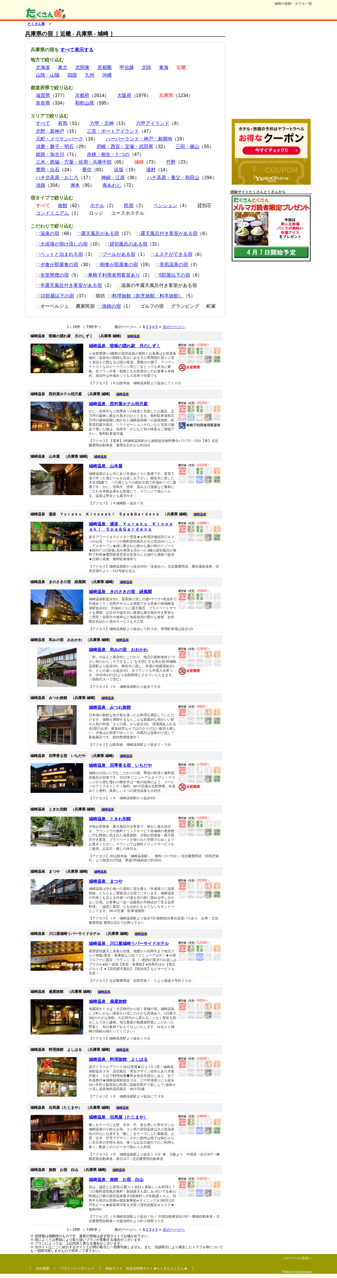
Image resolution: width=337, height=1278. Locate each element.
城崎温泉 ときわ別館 (110, 819)
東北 (62, 67)
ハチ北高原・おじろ (57, 177)
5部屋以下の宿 (172, 275)
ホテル (97, 205)
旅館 (62, 205)
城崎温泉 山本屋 (105, 466)
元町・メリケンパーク (59, 139)
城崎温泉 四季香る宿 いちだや (120, 765)
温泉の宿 (47, 233)
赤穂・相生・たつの (108, 154)
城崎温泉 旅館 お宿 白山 (116, 1179)
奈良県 (43, 103)
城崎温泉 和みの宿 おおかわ (118, 649)
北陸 (146, 67)
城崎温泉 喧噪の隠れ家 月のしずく (124, 346)
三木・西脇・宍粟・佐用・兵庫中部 (74, 162)
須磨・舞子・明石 (55, 146)
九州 (89, 75)
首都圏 (104, 67)
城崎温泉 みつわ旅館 (110, 707)
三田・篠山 (187, 146)
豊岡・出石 (48, 169)
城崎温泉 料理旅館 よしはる (118, 1059)
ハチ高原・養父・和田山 (173, 177)
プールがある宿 (116, 254)
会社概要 (42, 1268)
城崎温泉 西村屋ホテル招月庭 (118, 404)
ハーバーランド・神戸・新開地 (139, 139)
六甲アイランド (152, 123)
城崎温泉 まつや (105, 881)
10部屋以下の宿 (55, 296)
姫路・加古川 (50, 154)
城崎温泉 (133, 336)
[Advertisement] (271, 73)
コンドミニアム (52, 213)
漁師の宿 (109, 306)
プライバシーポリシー (77, 1268)
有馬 (62, 123)
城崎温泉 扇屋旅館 (108, 1001)
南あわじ (111, 185)
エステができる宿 (171, 254)
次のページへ (172, 327)
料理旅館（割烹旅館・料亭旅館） (145, 296)
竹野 (171, 162)
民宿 (128, 205)
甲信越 (127, 67)
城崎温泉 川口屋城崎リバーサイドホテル (129, 943)
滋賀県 (43, 95)
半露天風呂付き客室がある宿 (69, 285)
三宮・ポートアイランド (113, 131)
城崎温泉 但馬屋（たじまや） (118, 1117)
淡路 (40, 185)
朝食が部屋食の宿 (117, 264)
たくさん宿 (36, 24)
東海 (163, 67)
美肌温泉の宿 (171, 264)
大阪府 (124, 95)
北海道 (43, 67)
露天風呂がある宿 (98, 233)
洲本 (75, 185)
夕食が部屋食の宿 (57, 264)
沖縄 (107, 75)
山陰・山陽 (48, 75)
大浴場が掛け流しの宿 (62, 244)
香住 (87, 169)
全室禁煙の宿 (52, 275)
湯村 (151, 169)
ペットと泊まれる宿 (59, 254)
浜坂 (118, 169)
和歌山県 (84, 103)
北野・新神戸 (50, 131)
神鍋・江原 (113, 177)
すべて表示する (76, 49)
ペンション (165, 205)
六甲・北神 (102, 123)
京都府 (82, 95)
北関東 (82, 67)
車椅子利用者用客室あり (111, 275)
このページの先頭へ (296, 1258)
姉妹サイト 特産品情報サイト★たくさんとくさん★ (146, 1268)
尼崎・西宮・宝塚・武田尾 (124, 146)
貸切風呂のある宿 (126, 244)
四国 (72, 75)
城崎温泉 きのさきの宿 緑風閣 (120, 591)
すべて (43, 123)
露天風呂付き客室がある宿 (166, 233)
